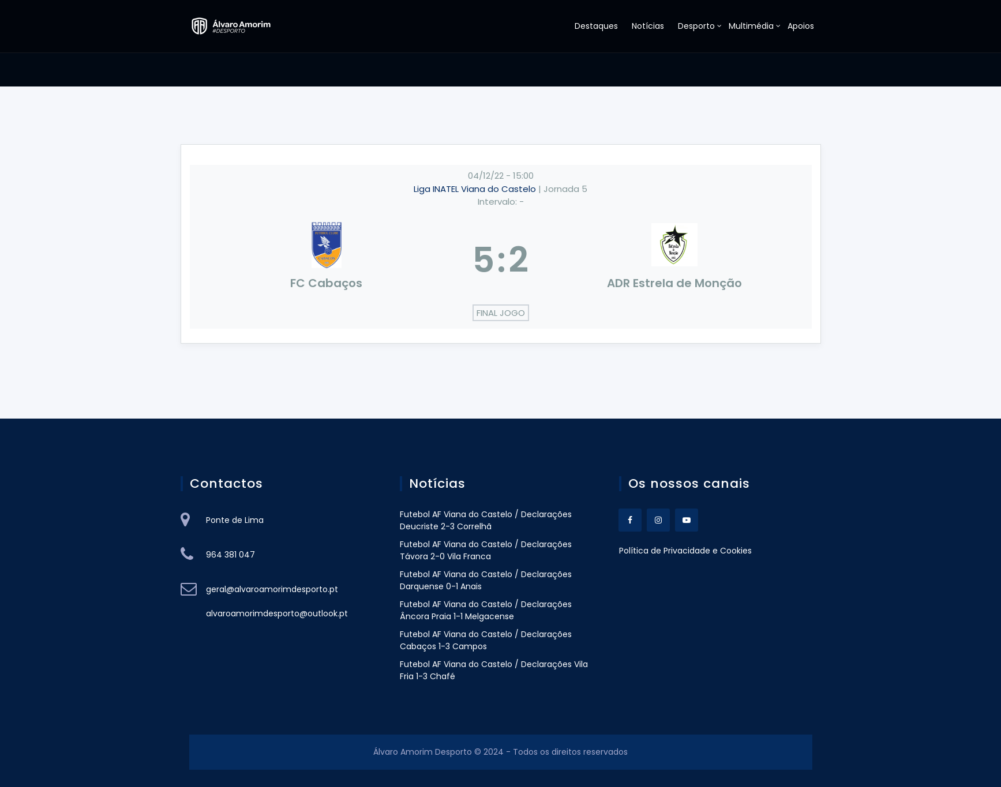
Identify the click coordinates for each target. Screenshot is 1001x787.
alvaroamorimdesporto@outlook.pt (277, 613)
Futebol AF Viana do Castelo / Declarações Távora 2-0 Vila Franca (486, 550)
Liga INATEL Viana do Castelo (476, 189)
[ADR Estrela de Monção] (674, 260)
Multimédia (751, 26)
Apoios (801, 26)
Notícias (648, 26)
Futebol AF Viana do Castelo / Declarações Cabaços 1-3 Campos (486, 640)
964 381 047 (230, 554)
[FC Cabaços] (326, 260)
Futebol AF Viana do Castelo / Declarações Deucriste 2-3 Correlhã (486, 520)
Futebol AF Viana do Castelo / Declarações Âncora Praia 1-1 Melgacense (486, 610)
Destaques (596, 26)
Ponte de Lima (235, 520)
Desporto (696, 26)
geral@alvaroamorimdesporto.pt (272, 589)
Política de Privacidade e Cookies (685, 550)
